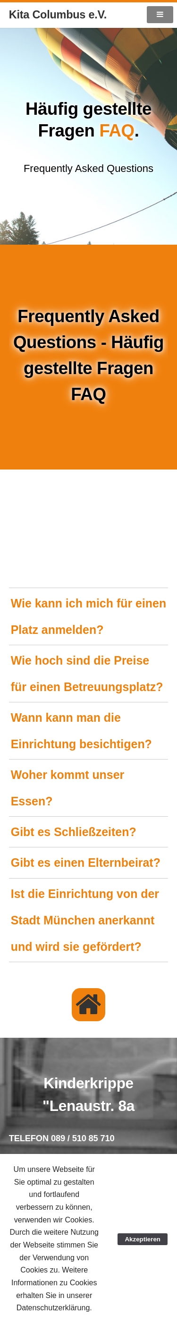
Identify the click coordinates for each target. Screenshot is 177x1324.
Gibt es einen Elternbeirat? (85, 862)
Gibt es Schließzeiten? (73, 831)
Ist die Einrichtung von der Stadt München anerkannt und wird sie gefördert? (85, 920)
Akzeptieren (142, 1239)
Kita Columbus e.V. (58, 15)
